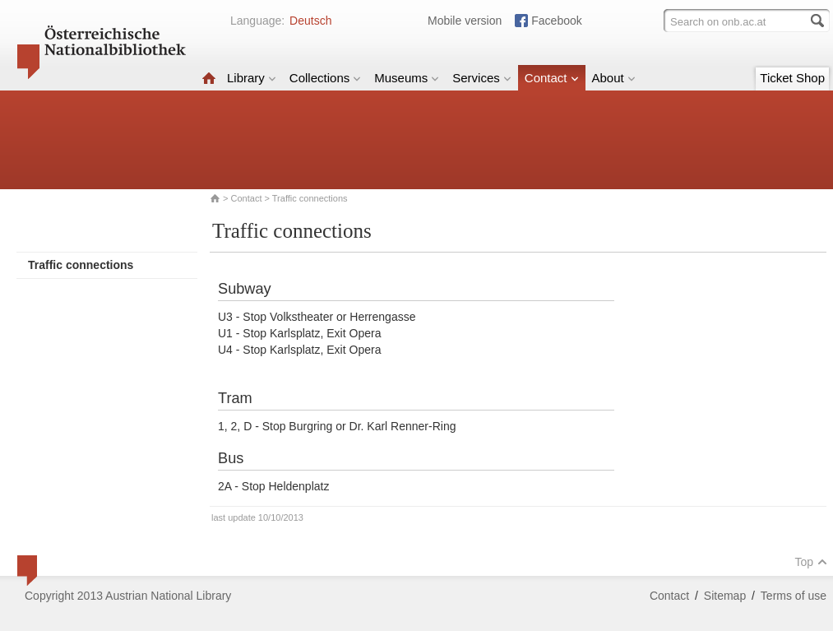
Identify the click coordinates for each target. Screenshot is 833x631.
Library (251, 78)
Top (810, 561)
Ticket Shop (792, 78)
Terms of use (793, 595)
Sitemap (725, 595)
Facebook (556, 20)
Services (481, 78)
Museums (406, 78)
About (614, 78)
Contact (552, 78)
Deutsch (310, 20)
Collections (325, 78)
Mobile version (465, 20)
